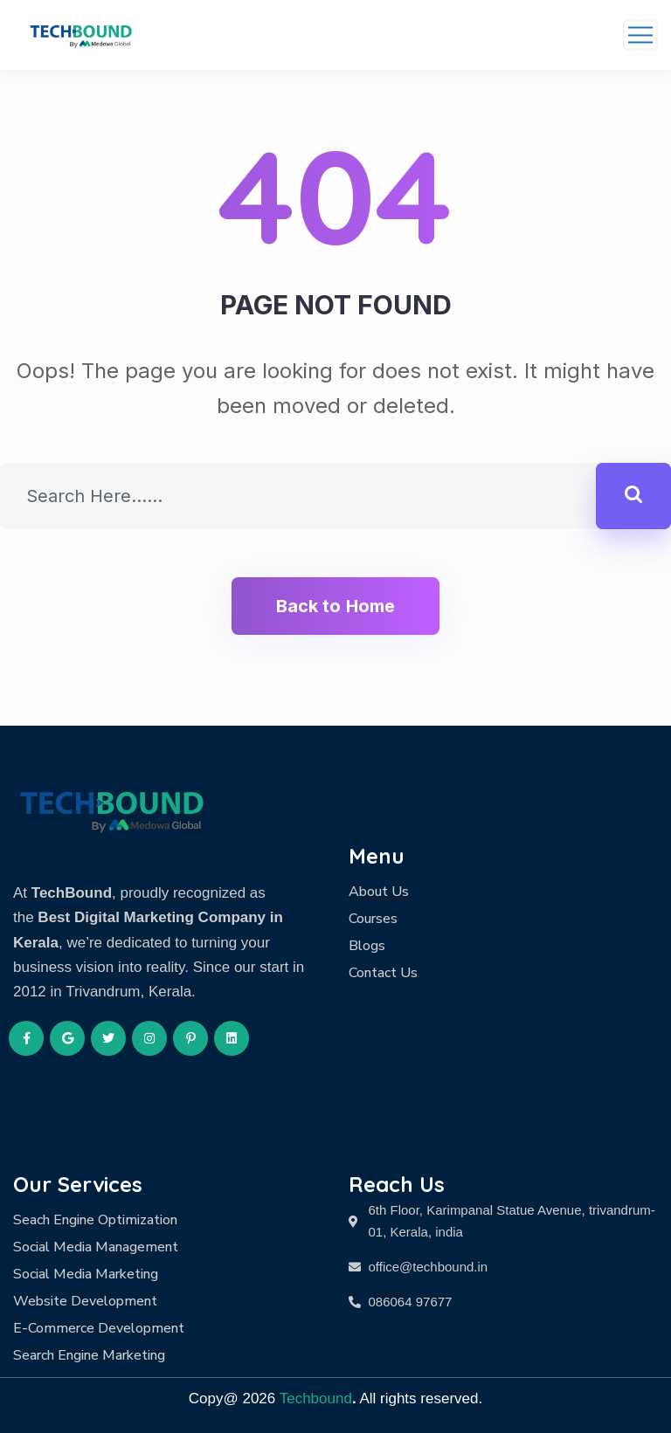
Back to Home (335, 606)
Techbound (316, 1398)
